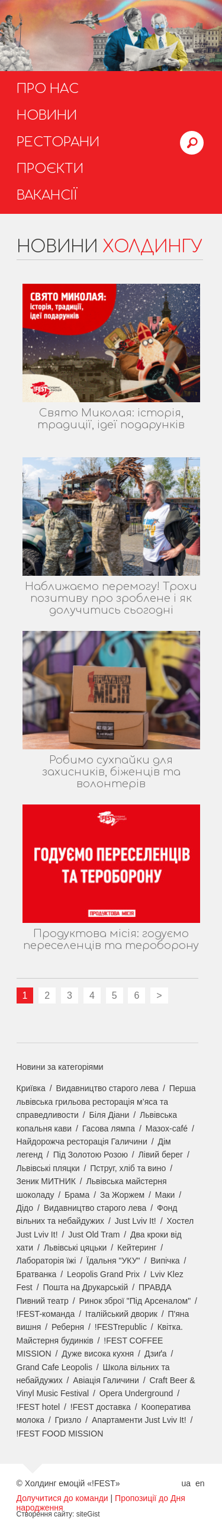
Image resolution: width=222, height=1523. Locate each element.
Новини (47, 115)
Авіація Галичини (106, 1380)
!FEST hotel (38, 1407)
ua (186, 1483)
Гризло (68, 1420)
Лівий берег (161, 1154)
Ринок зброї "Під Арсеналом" (135, 1301)
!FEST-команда (46, 1314)
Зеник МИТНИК (46, 1181)
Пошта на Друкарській (85, 1287)
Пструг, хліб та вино (128, 1168)
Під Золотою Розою (90, 1154)
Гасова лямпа (108, 1128)
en (200, 1483)
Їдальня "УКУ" (113, 1260)
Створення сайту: (46, 1514)
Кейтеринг (136, 1247)
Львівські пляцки (48, 1168)
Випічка (164, 1260)
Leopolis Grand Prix (103, 1274)
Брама (77, 1195)
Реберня (68, 1327)
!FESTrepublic (121, 1327)
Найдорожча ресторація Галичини (82, 1141)
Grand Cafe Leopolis (54, 1367)
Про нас (48, 89)
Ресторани (58, 142)
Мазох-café (167, 1128)
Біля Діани (109, 1115)
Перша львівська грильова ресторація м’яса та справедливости (106, 1101)
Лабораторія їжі (46, 1260)
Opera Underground (136, 1393)
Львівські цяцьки (75, 1247)
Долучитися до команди (62, 1498)
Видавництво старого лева (107, 1088)
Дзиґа (155, 1353)
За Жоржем (122, 1195)
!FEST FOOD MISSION (60, 1433)
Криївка (31, 1088)
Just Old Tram (94, 1234)
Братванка (37, 1274)
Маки (165, 1195)
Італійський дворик (121, 1314)
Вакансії (47, 195)
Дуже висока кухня (98, 1353)
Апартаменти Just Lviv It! (139, 1420)
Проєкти (50, 169)
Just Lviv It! (135, 1221)
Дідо (25, 1208)
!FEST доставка (100, 1407)
